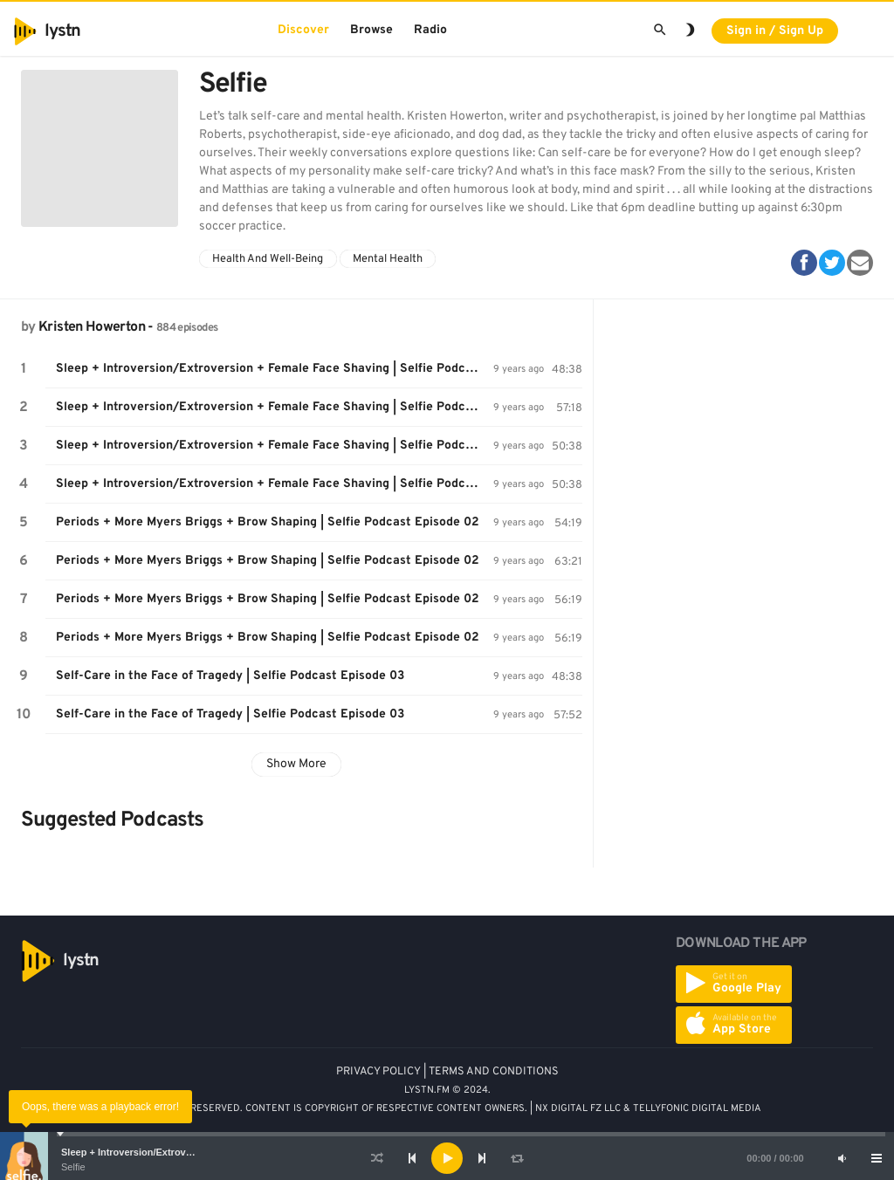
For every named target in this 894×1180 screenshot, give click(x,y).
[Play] (447, 1158)
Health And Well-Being (267, 259)
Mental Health (388, 259)
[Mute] (841, 1158)
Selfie (73, 1167)
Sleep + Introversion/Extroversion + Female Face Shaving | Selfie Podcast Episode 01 (274, 368)
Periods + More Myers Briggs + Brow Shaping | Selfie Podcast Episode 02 (267, 522)
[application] (447, 1158)
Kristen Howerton (91, 327)
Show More (296, 764)
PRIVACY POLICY (378, 1072)
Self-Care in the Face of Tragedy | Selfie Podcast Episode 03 (230, 676)
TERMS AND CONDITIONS (494, 1072)
